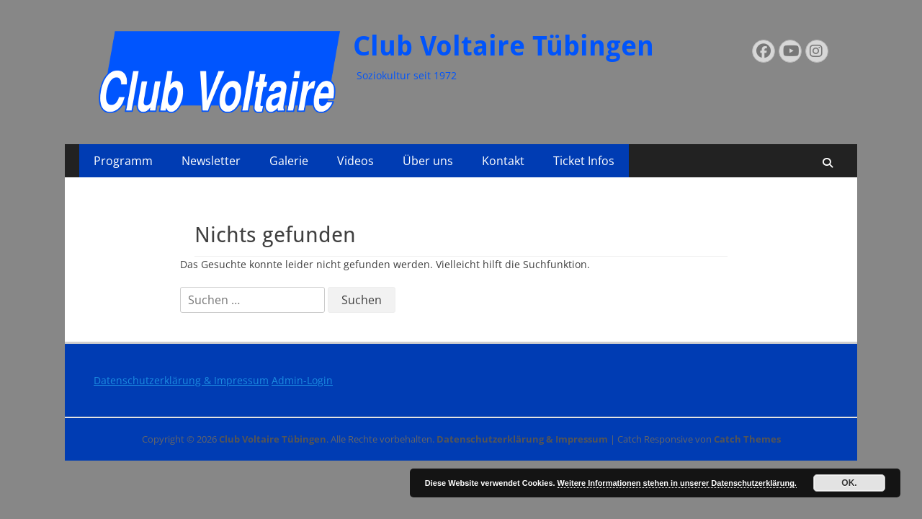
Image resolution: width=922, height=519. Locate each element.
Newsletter (211, 161)
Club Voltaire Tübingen (503, 46)
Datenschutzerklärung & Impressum (181, 380)
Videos (355, 161)
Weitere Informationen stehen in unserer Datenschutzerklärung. (677, 483)
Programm (123, 161)
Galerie (288, 161)
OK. (848, 483)
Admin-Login (302, 380)
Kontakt (503, 161)
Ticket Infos (583, 161)
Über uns (428, 161)
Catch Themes (747, 438)
